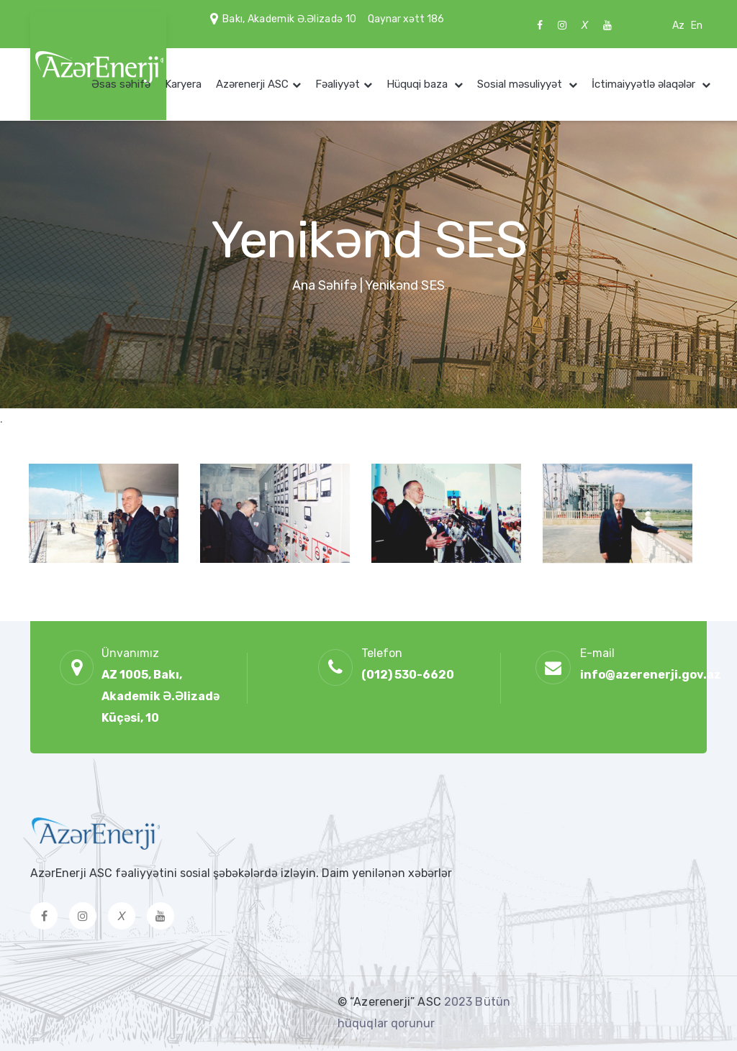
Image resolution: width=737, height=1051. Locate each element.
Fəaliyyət (337, 84)
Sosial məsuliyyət (521, 84)
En (696, 25)
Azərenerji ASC (252, 84)
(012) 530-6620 (407, 674)
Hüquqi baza (418, 84)
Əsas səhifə (120, 84)
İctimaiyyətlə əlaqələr (645, 84)
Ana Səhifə (324, 285)
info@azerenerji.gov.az (650, 674)
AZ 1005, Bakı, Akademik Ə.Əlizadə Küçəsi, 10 (160, 696)
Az (678, 25)
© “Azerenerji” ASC (391, 1002)
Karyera (183, 84)
